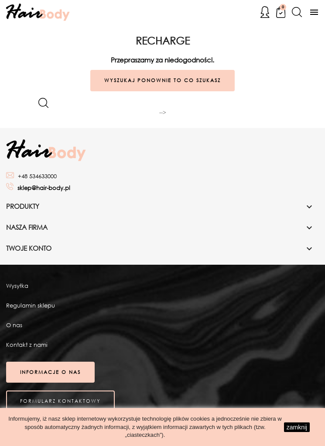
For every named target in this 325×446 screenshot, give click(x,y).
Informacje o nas (50, 372)
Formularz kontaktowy (60, 401)
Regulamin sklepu (30, 305)
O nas (14, 325)
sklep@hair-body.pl (43, 188)
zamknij (297, 427)
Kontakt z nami (27, 345)
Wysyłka (17, 286)
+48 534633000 (37, 176)
